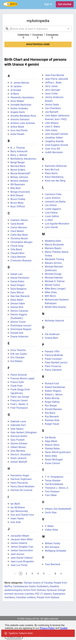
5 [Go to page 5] (43, 573)
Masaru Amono (53, 262)
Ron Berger (51, 405)
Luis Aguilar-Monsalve (57, 223)
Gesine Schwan (18, 443)
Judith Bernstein (54, 152)
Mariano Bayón (53, 248)
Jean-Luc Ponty (19, 565)
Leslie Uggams (53, 208)
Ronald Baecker (53, 409)
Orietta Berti (51, 337)
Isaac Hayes (17, 518)
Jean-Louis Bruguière (22, 561)
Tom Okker (51, 495)
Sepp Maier (51, 441)
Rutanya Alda (52, 420)
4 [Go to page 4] (38, 573)
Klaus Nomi (51, 173)
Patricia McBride (54, 355)
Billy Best (15, 188)
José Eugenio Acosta (56, 145)
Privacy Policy (47, 628)
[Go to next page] (61, 573)
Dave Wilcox (17, 292)
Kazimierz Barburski (56, 165)
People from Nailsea (48, 597)
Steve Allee (51, 455)
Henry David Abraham (22, 486)
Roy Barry (50, 412)
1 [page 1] (20, 573)
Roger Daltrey (52, 401)
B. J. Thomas (17, 147)
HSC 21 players (43, 593)
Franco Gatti (17, 382)
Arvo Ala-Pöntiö (19, 130)
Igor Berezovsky (19, 511)
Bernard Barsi (17, 166)
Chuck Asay (16, 245)
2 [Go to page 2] (26, 573)
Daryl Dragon (17, 285)
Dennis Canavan (19, 310)
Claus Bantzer (18, 256)
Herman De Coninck (21, 490)
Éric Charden (17, 357)
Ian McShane (17, 507)
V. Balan (49, 526)
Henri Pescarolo (19, 482)
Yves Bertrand (52, 564)
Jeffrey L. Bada (53, 82)
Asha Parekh (17, 134)
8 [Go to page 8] (55, 573)
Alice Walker (17, 101)
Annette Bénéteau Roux (23, 115)
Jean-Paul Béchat (54, 75)
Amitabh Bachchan (20, 104)
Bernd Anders (17, 169)
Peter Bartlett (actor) (56, 362)
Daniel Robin (17, 281)
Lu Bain (49, 219)
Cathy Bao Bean (19, 234)
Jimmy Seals (52, 104)
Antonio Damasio (19, 119)
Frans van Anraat (19, 396)
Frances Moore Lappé (22, 378)
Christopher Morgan (21, 242)
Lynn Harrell (51, 227)
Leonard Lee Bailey (55, 201)
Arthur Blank (17, 126)
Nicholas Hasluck (54, 320)
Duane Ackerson (19, 336)
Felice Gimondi (18, 374)
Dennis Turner (18, 321)
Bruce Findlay (17, 199)
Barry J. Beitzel (18, 155)
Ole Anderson (52, 334)
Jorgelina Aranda (54, 141)
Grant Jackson (18, 458)
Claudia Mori (17, 253)
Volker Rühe (51, 529)
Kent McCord (52, 169)
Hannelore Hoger (19, 475)
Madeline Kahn (53, 240)
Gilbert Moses (18, 447)
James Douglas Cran (21, 546)
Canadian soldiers (26, 597)
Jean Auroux (17, 554)
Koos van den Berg (55, 180)
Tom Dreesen (52, 491)
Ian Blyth (15, 503)
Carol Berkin (17, 231)
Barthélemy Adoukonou (23, 158)
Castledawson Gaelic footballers (30, 586)
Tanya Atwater (53, 480)
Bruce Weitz (17, 202)
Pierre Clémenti (53, 369)
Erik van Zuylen (18, 353)
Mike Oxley (51, 292)
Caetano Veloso (19, 220)
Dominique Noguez (20, 329)
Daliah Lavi (16, 274)
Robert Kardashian (55, 387)
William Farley (52, 543)
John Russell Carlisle (56, 133)
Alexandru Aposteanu (22, 97)
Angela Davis (17, 112)
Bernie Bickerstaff (20, 173)
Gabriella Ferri (18, 425)
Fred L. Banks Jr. (19, 404)
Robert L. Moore (54, 394)
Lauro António (52, 197)
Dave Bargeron (18, 288)
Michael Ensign (53, 273)
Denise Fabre (17, 303)
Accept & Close (14, 637)
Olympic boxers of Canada (38, 582)
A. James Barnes (19, 82)
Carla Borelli (17, 223)
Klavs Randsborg (54, 176)
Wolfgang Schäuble (55, 550)
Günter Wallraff (18, 461)
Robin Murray (52, 398)
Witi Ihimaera (52, 547)
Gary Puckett (17, 439)
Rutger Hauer (52, 423)
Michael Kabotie (54, 277)
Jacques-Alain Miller (21, 539)
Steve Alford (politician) (58, 452)
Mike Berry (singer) (55, 288)
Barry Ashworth (19, 151)
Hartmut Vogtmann (21, 479)
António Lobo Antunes (22, 123)
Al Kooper (15, 90)
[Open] (68, 29)
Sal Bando (50, 437)
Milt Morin (50, 296)
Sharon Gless (52, 444)
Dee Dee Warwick (20, 296)
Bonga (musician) (20, 191)
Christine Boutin (19, 238)
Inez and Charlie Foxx (22, 514)
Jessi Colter (51, 93)
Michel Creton (52, 285)
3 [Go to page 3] (32, 573)
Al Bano (14, 93)
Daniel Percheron (19, 277)
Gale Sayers (16, 428)
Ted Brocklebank (54, 484)
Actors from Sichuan (34, 590)
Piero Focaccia (53, 366)
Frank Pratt (16, 385)
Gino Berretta (17, 450)
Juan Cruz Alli (52, 148)
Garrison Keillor (18, 436)
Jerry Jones (51, 86)
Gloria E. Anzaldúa (20, 454)
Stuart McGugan (54, 459)
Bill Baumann (17, 184)
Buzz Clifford (17, 206)
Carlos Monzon (18, 227)
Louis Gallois (52, 216)
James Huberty (18, 543)
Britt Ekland (16, 195)
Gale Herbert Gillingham (23, 432)
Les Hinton (51, 205)
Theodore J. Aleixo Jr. (57, 487)
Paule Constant (53, 358)
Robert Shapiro (53, 390)
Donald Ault (16, 332)
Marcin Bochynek (54, 244)
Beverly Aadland (19, 180)
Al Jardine (16, 86)
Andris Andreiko (19, 108)
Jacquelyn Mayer (19, 535)
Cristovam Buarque (20, 260)
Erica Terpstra (18, 350)
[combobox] (38, 29)
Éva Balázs (16, 361)
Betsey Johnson (19, 177)
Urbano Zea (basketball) (58, 508)
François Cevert (19, 400)
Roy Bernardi (52, 416)
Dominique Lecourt (20, 325)
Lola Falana (51, 212)
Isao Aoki (15, 522)
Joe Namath (51, 111)
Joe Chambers (53, 108)
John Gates (51, 130)
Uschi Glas (51, 512)
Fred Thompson (19, 407)
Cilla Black (16, 249)
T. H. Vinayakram (54, 476)
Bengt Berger (17, 162)
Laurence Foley (53, 194)
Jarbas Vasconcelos (21, 550)
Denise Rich (16, 307)
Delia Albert (16, 299)
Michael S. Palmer (55, 281)
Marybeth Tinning (54, 259)
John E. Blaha (52, 126)
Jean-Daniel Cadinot (21, 557)
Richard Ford (52, 383)
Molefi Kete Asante (55, 307)
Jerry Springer (52, 89)
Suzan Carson (52, 463)
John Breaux (52, 122)
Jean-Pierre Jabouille (56, 78)
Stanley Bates (52, 448)
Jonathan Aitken (54, 137)
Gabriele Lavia (18, 421)
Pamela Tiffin (52, 351)
